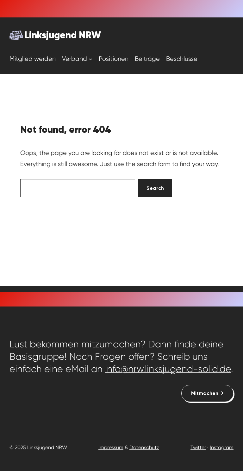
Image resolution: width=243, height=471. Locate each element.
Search (155, 188)
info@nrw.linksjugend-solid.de (168, 369)
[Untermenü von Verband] (90, 59)
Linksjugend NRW (62, 35)
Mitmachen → (207, 393)
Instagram (222, 447)
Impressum (110, 447)
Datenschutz (144, 447)
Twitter (198, 447)
